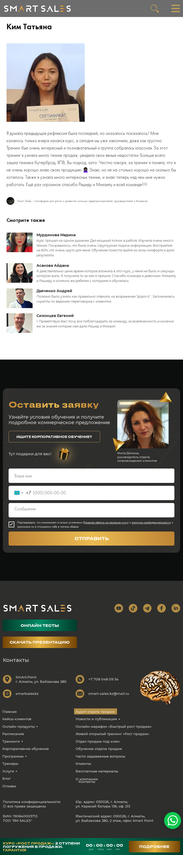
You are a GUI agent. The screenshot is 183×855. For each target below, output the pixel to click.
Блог (6, 785)
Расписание (13, 740)
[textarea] (91, 517)
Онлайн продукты (18, 733)
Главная (9, 718)
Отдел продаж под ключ (98, 748)
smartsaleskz (27, 700)
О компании (87, 786)
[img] (37, 9)
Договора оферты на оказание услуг (106, 529)
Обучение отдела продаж (99, 755)
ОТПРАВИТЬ (92, 545)
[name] (91, 482)
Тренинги (11, 748)
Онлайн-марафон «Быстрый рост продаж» (114, 733)
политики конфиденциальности (151, 529)
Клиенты (83, 771)
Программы (12, 763)
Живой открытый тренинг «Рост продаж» (112, 740)
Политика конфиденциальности (31, 808)
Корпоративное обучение (25, 755)
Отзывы (9, 793)
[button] (54, 443)
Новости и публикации (96, 726)
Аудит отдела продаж (95, 718)
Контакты (86, 789)
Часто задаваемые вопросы (100, 763)
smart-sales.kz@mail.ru (108, 700)
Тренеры (10, 771)
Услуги (8, 778)
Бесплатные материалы (97, 778)
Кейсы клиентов (16, 726)
